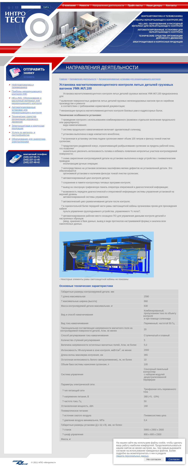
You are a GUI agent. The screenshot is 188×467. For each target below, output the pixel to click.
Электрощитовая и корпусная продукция (158, 42)
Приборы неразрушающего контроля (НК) (158, 20)
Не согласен (154, 459)
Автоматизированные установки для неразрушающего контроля (160, 31)
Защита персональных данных (132, 456)
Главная (63, 79)
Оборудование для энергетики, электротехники (29, 140)
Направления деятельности (83, 79)
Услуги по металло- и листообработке (23, 133)
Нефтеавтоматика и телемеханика (162, 16)
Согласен (174, 459)
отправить (29, 76)
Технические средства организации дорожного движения (161, 37)
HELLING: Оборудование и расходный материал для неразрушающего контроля (157, 25)
